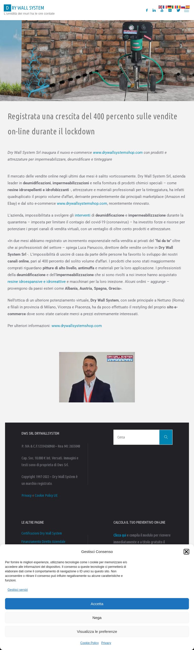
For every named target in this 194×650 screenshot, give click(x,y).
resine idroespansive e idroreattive (37, 281)
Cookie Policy (89, 643)
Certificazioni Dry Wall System (41, 533)
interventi (82, 215)
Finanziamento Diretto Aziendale (43, 542)
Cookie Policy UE (46, 495)
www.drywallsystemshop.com (118, 152)
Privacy (106, 643)
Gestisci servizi (18, 590)
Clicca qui (119, 535)
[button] (186, 551)
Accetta (97, 604)
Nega (97, 617)
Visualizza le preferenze (97, 631)
